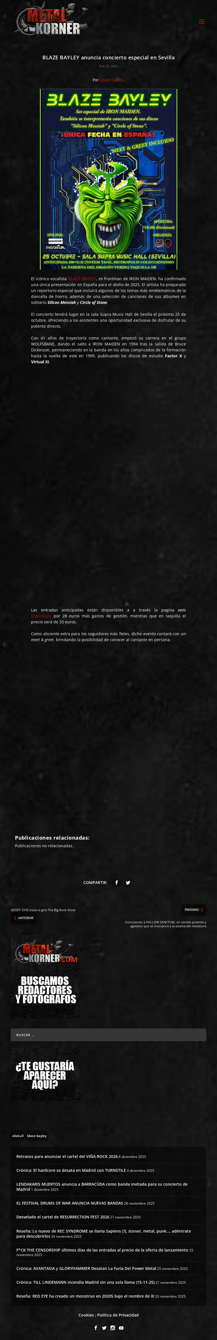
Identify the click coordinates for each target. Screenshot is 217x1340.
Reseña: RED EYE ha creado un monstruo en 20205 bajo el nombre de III (85, 1296)
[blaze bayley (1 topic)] (37, 1135)
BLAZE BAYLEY (82, 278)
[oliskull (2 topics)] (18, 1135)
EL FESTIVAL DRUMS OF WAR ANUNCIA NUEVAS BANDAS (69, 1203)
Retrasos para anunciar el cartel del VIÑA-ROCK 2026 (67, 1156)
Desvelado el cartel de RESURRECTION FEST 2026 (62, 1217)
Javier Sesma (112, 80)
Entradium (41, 616)
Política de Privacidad (118, 1315)
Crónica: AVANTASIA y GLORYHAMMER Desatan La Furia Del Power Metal (86, 1268)
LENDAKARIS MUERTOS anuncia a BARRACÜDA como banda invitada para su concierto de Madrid (102, 1186)
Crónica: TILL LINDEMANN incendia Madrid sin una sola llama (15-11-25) (85, 1282)
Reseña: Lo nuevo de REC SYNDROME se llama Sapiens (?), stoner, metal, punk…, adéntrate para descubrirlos (103, 1233)
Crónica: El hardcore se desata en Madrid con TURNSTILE (71, 1170)
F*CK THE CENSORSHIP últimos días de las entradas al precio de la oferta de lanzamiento (102, 1250)
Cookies (86, 1315)
